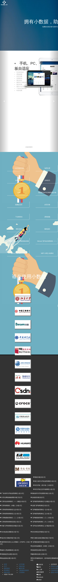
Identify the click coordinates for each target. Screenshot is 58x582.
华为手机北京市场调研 (42, 489)
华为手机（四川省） (41, 485)
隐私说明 (7, 572)
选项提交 (47, 180)
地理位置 (47, 168)
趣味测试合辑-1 (37, 554)
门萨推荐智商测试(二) (39, 513)
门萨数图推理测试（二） (9, 517)
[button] (4, 101)
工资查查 (22, 572)
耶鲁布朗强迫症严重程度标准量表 (19, 242)
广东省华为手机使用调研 (9, 493)
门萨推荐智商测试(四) (8, 522)
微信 (39, 567)
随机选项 (19, 229)
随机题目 (47, 229)
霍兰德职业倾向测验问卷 (40, 538)
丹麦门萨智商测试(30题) (9, 526)
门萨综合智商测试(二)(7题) (40, 526)
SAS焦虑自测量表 (7, 532)
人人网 (39, 569)
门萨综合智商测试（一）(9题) (10, 501)
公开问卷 (22, 564)
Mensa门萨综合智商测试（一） (47, 241)
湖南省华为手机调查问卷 (40, 493)
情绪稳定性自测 (6, 554)
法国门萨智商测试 (37, 505)
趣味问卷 (22, 568)
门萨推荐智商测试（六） (40, 522)
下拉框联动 (18, 217)
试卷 (18, 192)
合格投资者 (35, 497)
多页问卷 (47, 204)
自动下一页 (18, 180)
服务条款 (7, 568)
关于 (5, 566)
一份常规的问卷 (19, 168)
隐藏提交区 (18, 204)
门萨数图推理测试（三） (40, 517)
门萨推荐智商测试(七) (8, 509)
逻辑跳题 (47, 217)
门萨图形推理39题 (38, 542)
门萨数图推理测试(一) (39, 509)
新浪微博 (40, 572)
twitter (39, 579)
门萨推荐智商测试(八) (8, 513)
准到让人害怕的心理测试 (19, 253)
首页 (5, 564)
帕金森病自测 (5, 558)
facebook (40, 577)
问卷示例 (22, 566)
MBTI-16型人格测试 (47, 253)
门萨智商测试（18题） (8, 505)
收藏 (39, 574)
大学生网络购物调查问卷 (9, 497)
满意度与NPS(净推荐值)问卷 (47, 192)
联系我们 (7, 570)
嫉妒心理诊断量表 (7, 550)
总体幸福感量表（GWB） (40, 546)
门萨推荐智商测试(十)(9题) (40, 501)
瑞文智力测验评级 (7, 538)
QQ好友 (40, 564)
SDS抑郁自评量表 (37, 532)
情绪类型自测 (36, 550)
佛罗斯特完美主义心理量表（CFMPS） (13, 542)
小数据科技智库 (24, 570)
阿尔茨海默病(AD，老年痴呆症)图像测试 (45, 558)
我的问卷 (37, 477)
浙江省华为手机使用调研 (42, 481)
